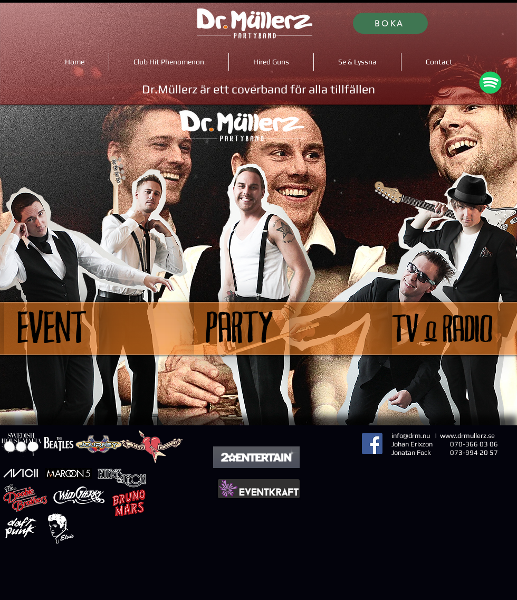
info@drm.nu (410, 436)
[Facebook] (372, 443)
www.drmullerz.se (467, 436)
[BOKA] (390, 23)
